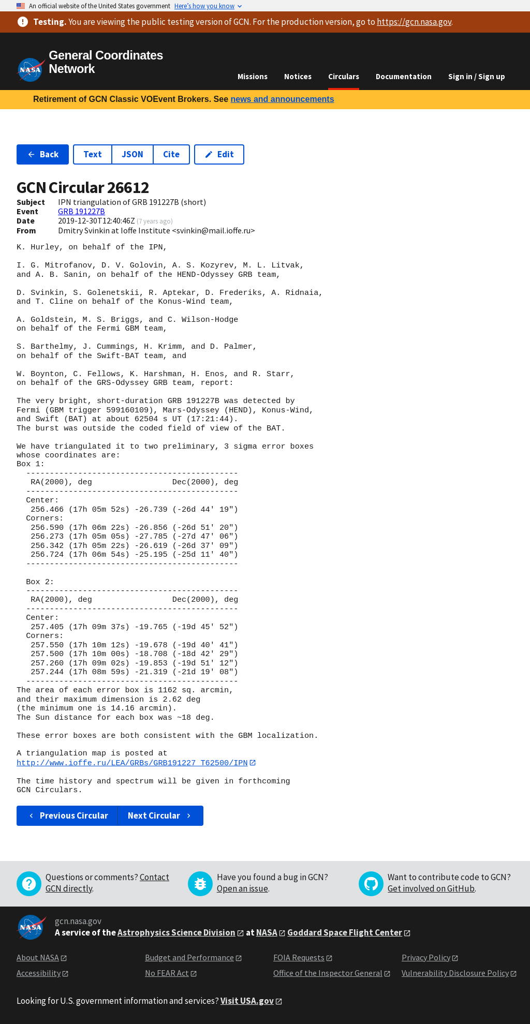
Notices (298, 76)
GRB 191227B (81, 211)
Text (92, 154)
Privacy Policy (426, 957)
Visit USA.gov (247, 1000)
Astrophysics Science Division (176, 932)
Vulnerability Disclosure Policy (455, 973)
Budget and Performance (189, 957)
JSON (132, 154)
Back (42, 154)
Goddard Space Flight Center (344, 932)
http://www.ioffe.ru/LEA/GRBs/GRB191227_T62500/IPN (132, 763)
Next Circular (160, 815)
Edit (219, 154)
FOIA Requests (299, 957)
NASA (266, 932)
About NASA (38, 957)
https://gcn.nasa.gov (414, 21)
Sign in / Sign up (476, 76)
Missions (253, 76)
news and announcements (282, 99)
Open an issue (242, 888)
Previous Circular (67, 815)
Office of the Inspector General (327, 973)
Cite (171, 154)
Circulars (343, 76)
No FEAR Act (167, 973)
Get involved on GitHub (431, 888)
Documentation (404, 76)
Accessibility (39, 973)
